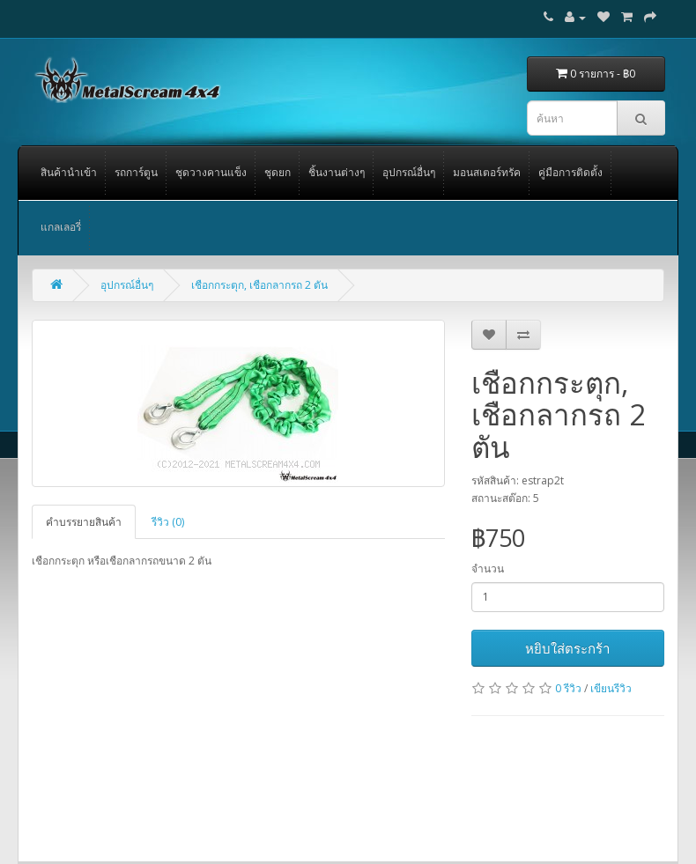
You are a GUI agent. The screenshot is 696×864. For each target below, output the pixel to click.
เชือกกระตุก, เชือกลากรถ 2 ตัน (259, 284)
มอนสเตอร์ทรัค (487, 172)
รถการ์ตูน (136, 172)
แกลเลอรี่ (61, 226)
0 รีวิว (568, 688)
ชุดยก (277, 172)
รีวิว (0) (168, 521)
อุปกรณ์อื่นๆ (408, 172)
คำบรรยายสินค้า (84, 521)
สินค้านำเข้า (69, 172)
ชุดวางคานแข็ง (211, 172)
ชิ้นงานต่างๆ (336, 172)
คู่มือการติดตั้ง (570, 172)
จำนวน (487, 568)
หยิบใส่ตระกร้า (567, 648)
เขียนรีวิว (611, 688)
